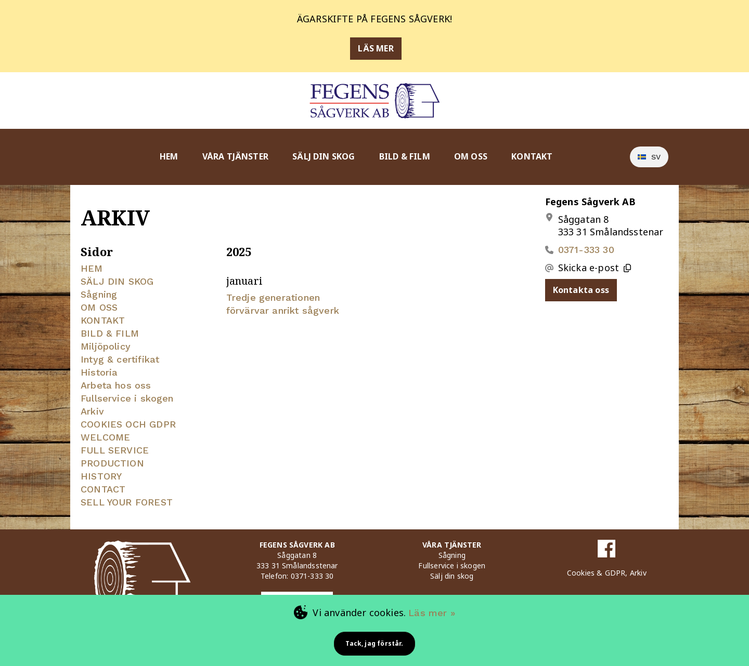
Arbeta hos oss (116, 385)
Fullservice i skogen (127, 398)
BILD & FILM (404, 156)
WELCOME (105, 437)
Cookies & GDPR (596, 573)
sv (649, 157)
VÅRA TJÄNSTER (235, 156)
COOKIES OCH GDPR (128, 424)
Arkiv (92, 411)
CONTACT (103, 489)
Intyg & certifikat (120, 359)
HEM (169, 156)
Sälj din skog (451, 576)
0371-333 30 (586, 249)
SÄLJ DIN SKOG (323, 156)
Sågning (99, 294)
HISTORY (101, 476)
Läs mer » (431, 612)
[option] (649, 156)
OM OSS (470, 156)
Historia (99, 372)
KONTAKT (531, 156)
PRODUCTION (112, 463)
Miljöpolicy (106, 346)
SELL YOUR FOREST (127, 502)
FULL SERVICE (115, 450)
